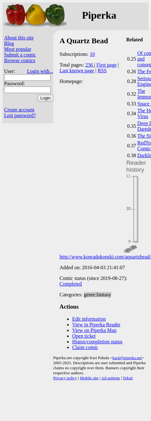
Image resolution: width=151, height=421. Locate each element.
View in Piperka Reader (96, 324)
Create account (19, 109)
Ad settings (110, 378)
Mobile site (89, 378)
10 (92, 54)
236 (89, 65)
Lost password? (20, 115)
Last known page (77, 70)
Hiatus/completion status (97, 341)
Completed (71, 284)
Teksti (128, 378)
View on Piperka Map (94, 330)
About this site (19, 37)
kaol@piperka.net (127, 357)
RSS (102, 70)
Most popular (17, 49)
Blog (9, 43)
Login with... (40, 71)
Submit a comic (20, 54)
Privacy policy (65, 378)
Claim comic (85, 347)
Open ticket (84, 336)
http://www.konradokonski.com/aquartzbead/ (105, 256)
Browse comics (19, 60)
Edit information (89, 319)
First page (107, 65)
